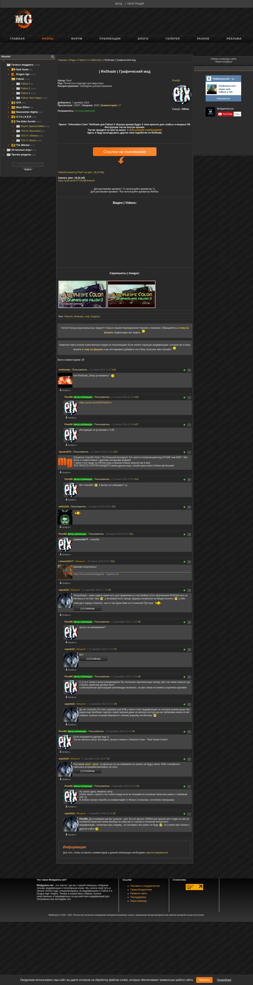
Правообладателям (141, 889)
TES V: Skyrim (29, 140)
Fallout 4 (26, 93)
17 (111, 105)
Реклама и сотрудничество (145, 886)
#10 (113, 561)
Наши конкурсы (223, 61)
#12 (114, 506)
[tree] (27, 109)
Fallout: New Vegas (31, 98)
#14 (137, 479)
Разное (203, 38)
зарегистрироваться (157, 852)
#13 (115, 451)
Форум (76, 38)
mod (87, 316)
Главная (17, 38)
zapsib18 (64, 590)
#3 (114, 813)
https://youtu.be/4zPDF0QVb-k (95, 402)
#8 (139, 676)
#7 (115, 649)
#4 (133, 731)
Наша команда (138, 901)
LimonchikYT (66, 561)
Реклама (234, 38)
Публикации (110, 38)
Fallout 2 (24, 83)
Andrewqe (64, 369)
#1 (108, 758)
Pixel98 (176, 80)
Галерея (173, 38)
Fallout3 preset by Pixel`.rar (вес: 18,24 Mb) (81, 172)
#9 (115, 704)
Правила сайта (138, 893)
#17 (137, 424)
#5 (109, 590)
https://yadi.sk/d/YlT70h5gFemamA (76, 180)
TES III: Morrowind (30, 131)
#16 (137, 397)
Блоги (143, 38)
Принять (204, 979)
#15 (114, 369)
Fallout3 (68, 316)
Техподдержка (138, 897)
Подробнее (224, 979)
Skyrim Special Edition (32, 126)
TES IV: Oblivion (29, 135)
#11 (131, 534)
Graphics (95, 316)
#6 (139, 621)
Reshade (78, 316)
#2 (138, 786)
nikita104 (64, 506)
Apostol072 (65, 451)
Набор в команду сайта (223, 59)
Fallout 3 (26, 88)
